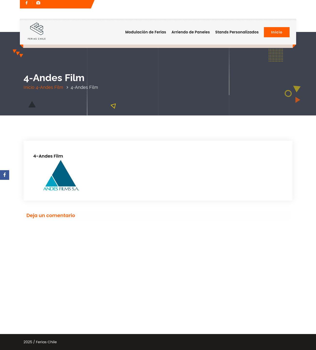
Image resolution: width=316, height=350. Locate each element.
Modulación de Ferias (145, 32)
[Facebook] (4, 175)
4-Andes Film (49, 87)
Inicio (276, 32)
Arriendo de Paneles (191, 32)
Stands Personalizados (237, 32)
